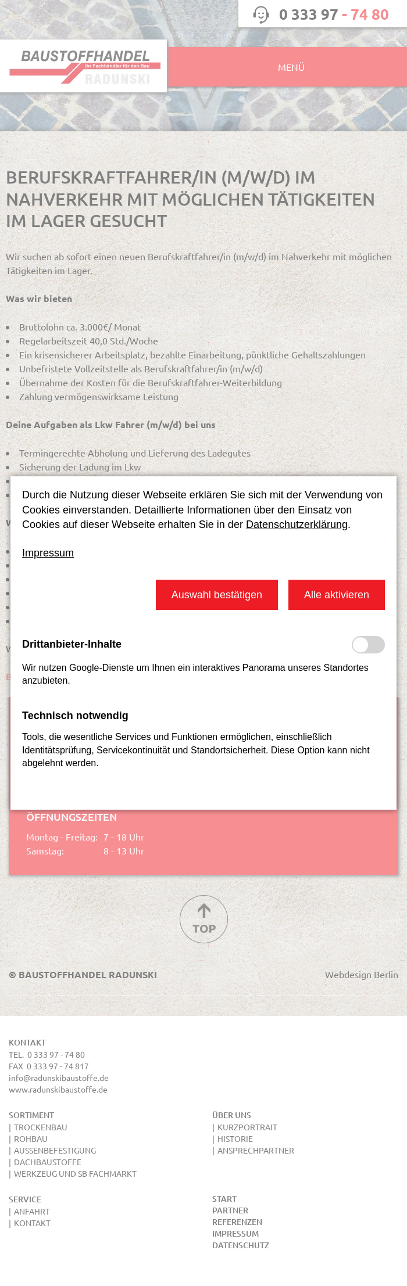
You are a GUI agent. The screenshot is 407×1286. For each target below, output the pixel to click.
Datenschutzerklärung (297, 524)
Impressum (48, 553)
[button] (217, 594)
